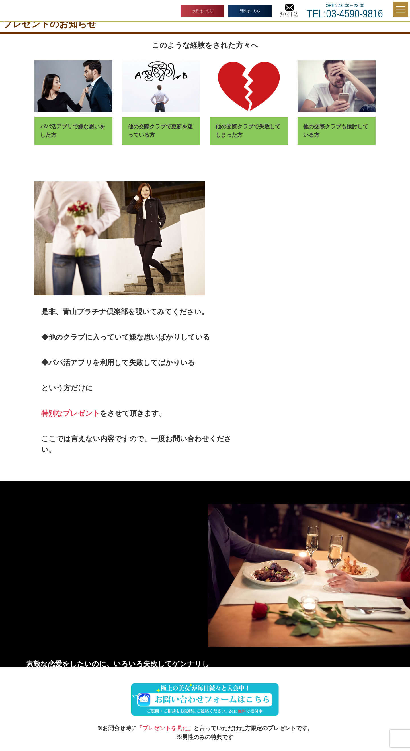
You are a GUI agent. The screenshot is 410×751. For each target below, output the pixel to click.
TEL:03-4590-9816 (345, 13)
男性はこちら (250, 11)
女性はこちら (202, 11)
